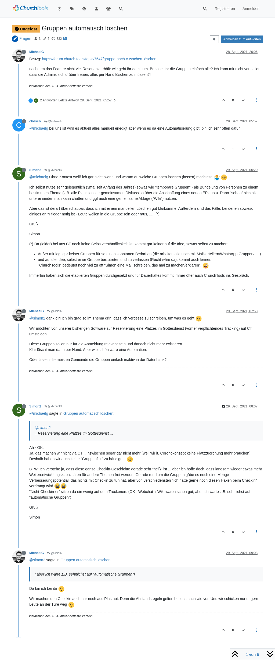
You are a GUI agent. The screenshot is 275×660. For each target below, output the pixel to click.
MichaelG (36, 52)
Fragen (25, 38)
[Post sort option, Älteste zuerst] (214, 39)
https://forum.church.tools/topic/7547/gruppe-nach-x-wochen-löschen (99, 59)
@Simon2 (54, 311)
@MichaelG (52, 121)
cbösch (35, 121)
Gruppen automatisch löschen (88, 413)
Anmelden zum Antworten (242, 39)
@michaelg (38, 128)
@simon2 (37, 318)
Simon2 (35, 170)
